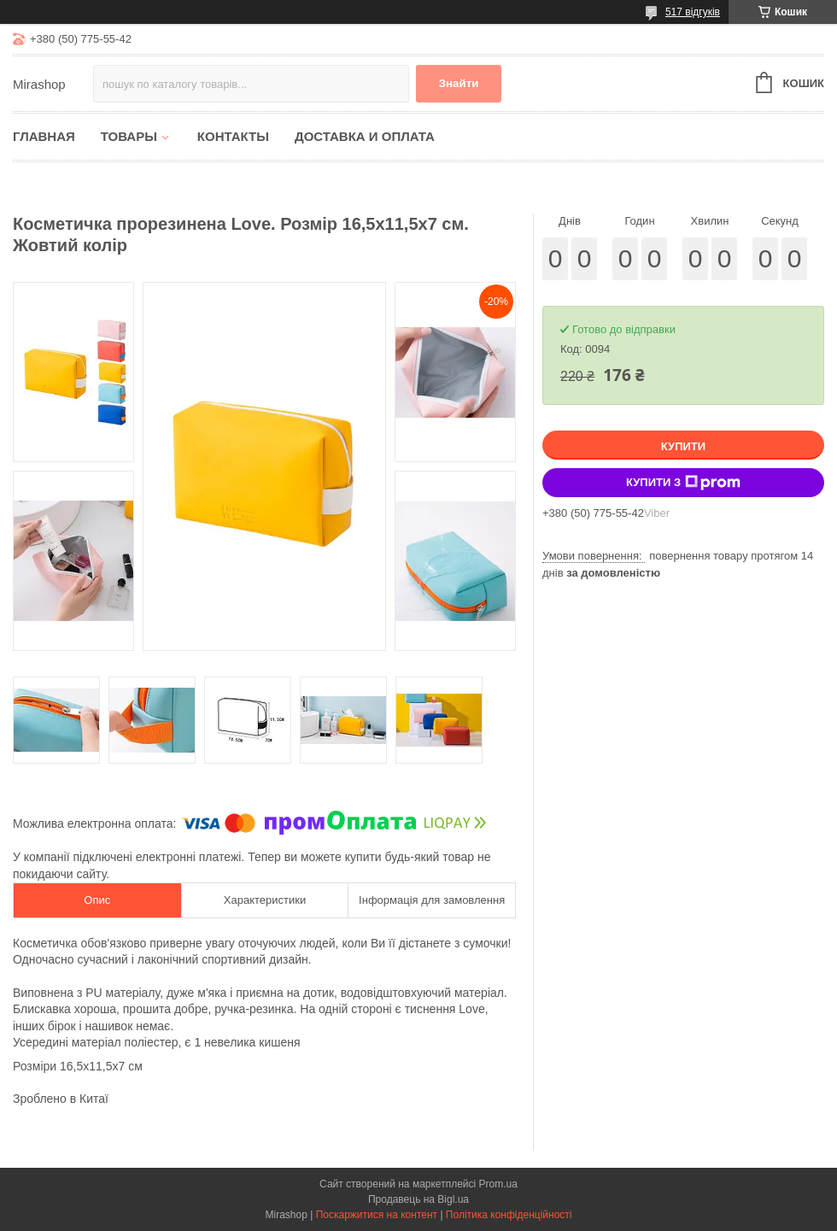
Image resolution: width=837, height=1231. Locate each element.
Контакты (233, 136)
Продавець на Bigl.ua (418, 1199)
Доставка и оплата (365, 136)
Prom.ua (498, 1184)
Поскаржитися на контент (376, 1215)
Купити (683, 446)
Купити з (683, 482)
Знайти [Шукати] (459, 83)
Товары (129, 136)
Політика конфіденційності (509, 1215)
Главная (44, 136)
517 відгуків (692, 12)
